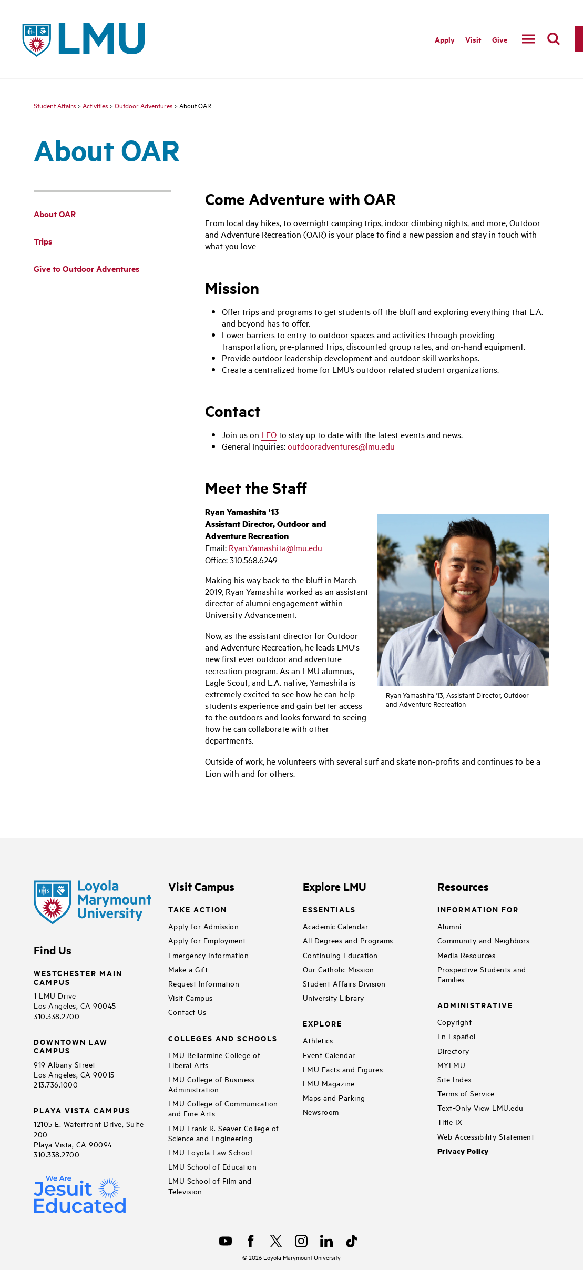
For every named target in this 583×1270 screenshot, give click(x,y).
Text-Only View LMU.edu (480, 1107)
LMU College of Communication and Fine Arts (223, 1108)
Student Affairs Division (344, 983)
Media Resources (466, 955)
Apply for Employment (207, 940)
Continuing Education (340, 955)
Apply (445, 39)
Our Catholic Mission (338, 969)
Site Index (454, 1079)
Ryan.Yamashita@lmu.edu (275, 547)
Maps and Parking (334, 1097)
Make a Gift (188, 969)
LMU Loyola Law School (210, 1152)
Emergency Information (208, 955)
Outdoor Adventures (144, 105)
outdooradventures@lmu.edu (341, 446)
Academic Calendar (336, 926)
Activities (95, 105)
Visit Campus (190, 997)
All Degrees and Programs (348, 940)
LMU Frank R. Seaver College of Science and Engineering (223, 1133)
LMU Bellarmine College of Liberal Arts (214, 1060)
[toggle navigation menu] (528, 39)
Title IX (450, 1121)
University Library (333, 997)
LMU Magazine (329, 1083)
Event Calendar (329, 1055)
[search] (553, 39)
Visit (473, 39)
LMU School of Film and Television (210, 1185)
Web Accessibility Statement (486, 1136)
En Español (456, 1036)
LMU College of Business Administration (211, 1084)
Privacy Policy (463, 1151)
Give (499, 39)
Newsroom (321, 1111)
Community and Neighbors (483, 940)
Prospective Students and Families (481, 974)
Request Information (204, 983)
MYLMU (451, 1065)
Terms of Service (466, 1093)
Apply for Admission (203, 926)
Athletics (318, 1040)
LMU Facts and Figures (343, 1069)
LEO (269, 434)
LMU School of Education (212, 1166)
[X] (276, 1241)
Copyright (454, 1022)
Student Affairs (55, 105)
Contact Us (187, 1012)
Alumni (449, 926)
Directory (453, 1050)
